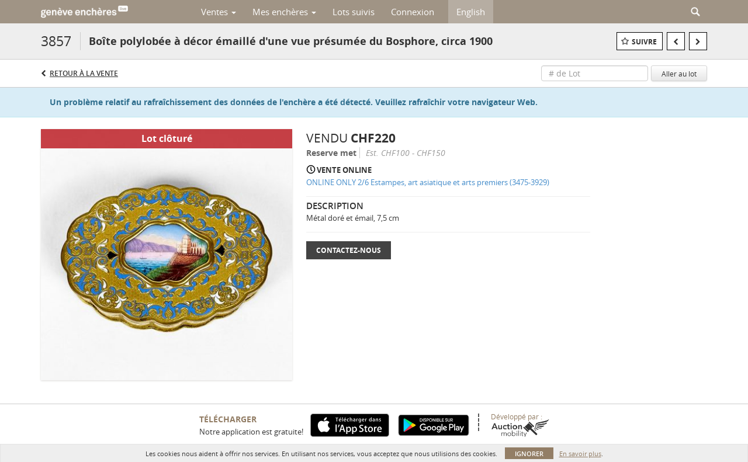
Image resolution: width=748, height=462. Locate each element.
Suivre (644, 42)
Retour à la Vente (84, 73)
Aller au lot (679, 73)
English (470, 12)
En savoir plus (580, 453)
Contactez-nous (348, 250)
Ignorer (529, 453)
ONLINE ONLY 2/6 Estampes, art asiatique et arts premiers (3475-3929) (427, 182)
